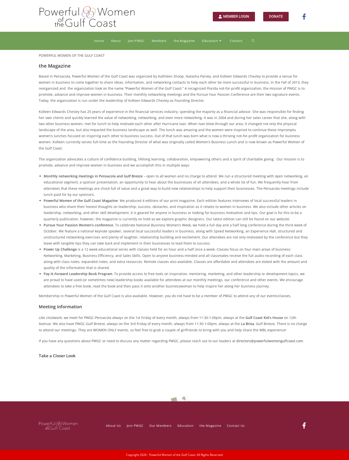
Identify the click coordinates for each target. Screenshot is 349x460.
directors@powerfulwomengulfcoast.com (269, 341)
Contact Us (236, 425)
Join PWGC (135, 425)
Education (185, 425)
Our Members (160, 425)
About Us (113, 425)
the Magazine (210, 425)
